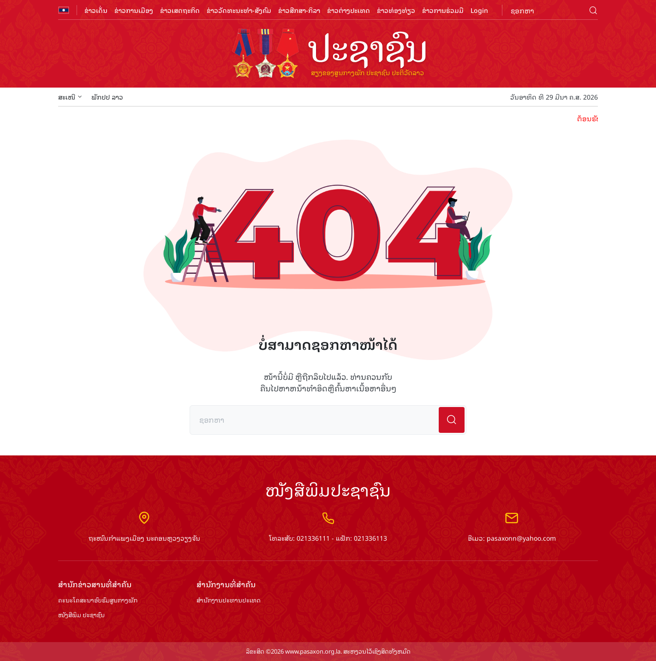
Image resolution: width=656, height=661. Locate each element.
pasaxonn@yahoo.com (521, 537)
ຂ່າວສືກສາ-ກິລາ (299, 10)
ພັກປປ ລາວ (107, 96)
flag (63, 10)
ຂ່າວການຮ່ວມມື (443, 10)
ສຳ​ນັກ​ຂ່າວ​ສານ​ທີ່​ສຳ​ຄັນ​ (94, 584)
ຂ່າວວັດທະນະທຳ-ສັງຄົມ (239, 10)
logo (328, 54)
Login (479, 10)
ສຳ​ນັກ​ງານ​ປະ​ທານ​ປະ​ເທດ (229, 600)
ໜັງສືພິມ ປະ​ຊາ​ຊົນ (81, 615)
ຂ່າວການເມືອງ (133, 10)
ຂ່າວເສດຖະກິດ (180, 10)
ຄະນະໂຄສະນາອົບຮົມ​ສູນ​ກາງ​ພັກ (97, 600)
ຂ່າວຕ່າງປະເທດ (348, 10)
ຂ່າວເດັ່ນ (95, 10)
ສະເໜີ (70, 96)
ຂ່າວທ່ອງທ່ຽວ (396, 10)
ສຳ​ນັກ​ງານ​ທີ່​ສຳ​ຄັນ (226, 584)
